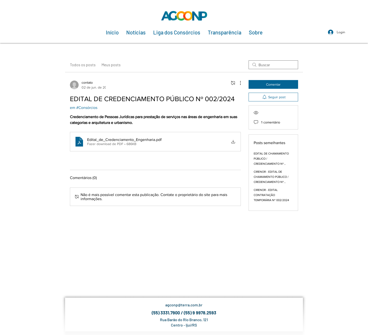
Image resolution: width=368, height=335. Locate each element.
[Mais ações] (238, 83)
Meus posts (111, 64)
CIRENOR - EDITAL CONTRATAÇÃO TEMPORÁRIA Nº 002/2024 (271, 195)
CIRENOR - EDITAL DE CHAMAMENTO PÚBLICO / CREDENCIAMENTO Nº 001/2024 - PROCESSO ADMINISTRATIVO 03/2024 (271, 182)
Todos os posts (83, 64)
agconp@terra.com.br (183, 304)
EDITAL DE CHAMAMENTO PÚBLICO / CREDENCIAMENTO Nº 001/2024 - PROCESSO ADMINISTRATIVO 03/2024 (271, 164)
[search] (273, 64)
